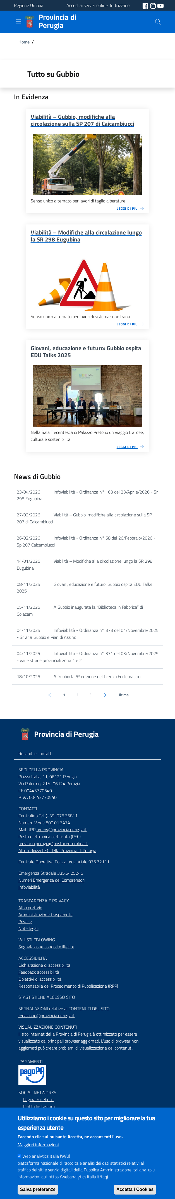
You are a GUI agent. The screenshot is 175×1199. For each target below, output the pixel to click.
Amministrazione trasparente (45, 914)
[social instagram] (153, 5)
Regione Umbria (28, 5)
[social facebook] (146, 5)
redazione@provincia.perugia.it (46, 1015)
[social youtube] (160, 5)
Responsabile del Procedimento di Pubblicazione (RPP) (68, 986)
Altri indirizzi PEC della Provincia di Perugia (57, 850)
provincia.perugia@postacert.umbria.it (53, 843)
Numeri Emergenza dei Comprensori (51, 880)
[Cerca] (158, 21)
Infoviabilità (29, 887)
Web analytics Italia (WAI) (46, 1165)
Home (24, 41)
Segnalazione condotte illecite (46, 946)
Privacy (25, 921)
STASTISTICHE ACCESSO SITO (46, 997)
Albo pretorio (30, 907)
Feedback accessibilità (38, 972)
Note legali (28, 928)
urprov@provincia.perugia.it (62, 829)
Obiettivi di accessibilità (39, 979)
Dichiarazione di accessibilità (44, 965)
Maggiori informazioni (38, 1153)
